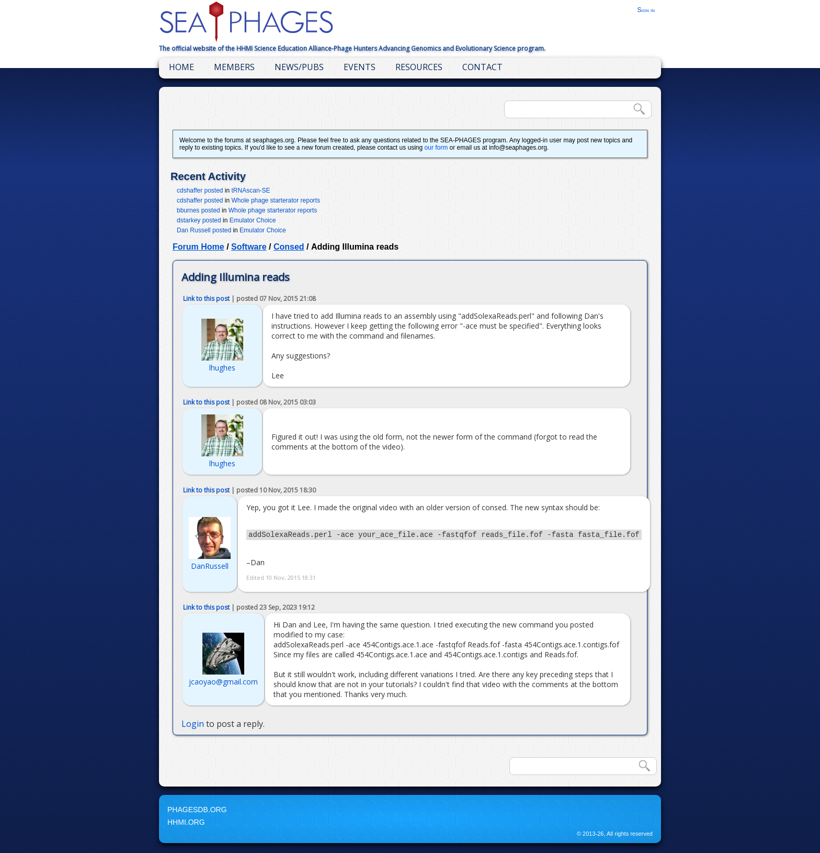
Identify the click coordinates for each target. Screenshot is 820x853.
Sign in (646, 10)
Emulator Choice (253, 220)
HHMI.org (186, 824)
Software (249, 246)
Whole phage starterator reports (276, 200)
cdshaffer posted (200, 190)
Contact (482, 67)
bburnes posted (198, 210)
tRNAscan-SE (251, 190)
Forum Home (198, 246)
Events (359, 67)
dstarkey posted (199, 220)
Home (181, 67)
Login (192, 725)
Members (234, 67)
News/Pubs (299, 67)
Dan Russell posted (204, 230)
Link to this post (206, 298)
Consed (289, 246)
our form (436, 147)
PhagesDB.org (197, 811)
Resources (418, 67)
